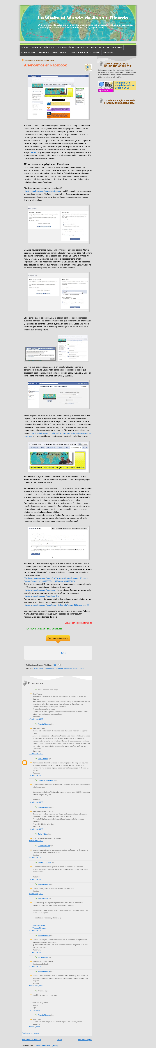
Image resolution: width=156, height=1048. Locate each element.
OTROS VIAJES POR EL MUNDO (53, 53)
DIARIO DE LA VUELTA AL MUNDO (106, 47)
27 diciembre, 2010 (36, 930)
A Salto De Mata (39, 925)
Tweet (63, 653)
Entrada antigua (85, 1039)
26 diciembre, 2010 (36, 879)
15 (88, 67)
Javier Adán (42, 834)
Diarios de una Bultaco (46, 780)
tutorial (81, 668)
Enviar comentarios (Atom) (46, 1045)
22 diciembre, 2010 (36, 841)
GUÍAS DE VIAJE (28, 53)
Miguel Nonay (43, 898)
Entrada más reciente (31, 1039)
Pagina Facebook (71, 668)
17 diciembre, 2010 (36, 719)
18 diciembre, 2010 (36, 775)
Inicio (59, 1039)
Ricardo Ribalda (44, 724)
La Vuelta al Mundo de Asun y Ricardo (83, 17)
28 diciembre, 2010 (36, 986)
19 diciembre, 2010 (36, 829)
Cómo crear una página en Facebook (48, 668)
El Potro (33, 152)
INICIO (24, 47)
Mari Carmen (43, 758)
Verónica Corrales (44, 862)
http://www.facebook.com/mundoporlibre (41, 596)
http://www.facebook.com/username (39, 590)
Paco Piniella (43, 957)
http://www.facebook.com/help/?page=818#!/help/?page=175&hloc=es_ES (56, 605)
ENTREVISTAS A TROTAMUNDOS (85, 53)
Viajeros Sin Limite (39, 928)
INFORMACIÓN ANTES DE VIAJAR (73, 47)
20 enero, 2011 (34, 1010)
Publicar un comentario (30, 1033)
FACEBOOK (108, 53)
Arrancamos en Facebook (45, 65)
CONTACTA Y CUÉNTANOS (42, 47)
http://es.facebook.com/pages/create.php (42, 191)
